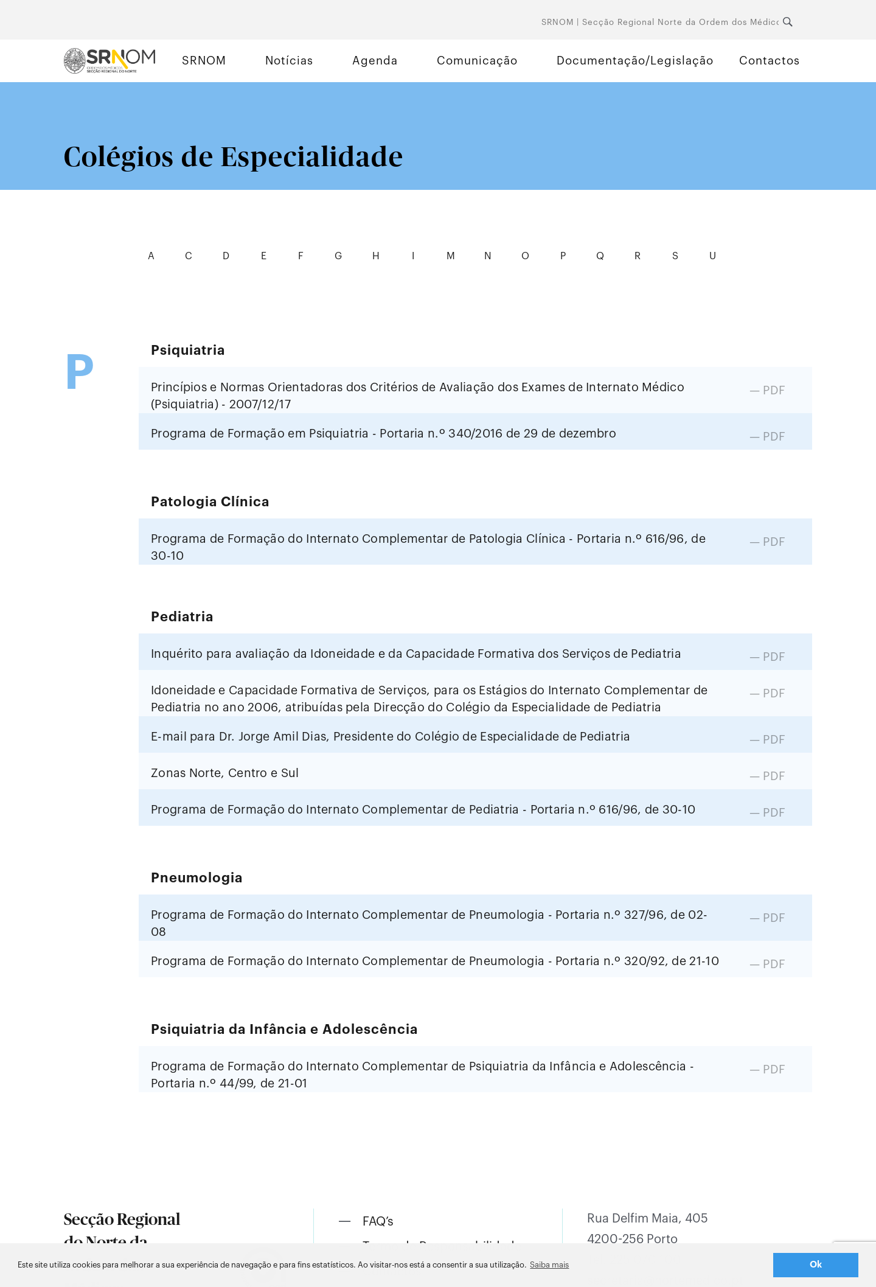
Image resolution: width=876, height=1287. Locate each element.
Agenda (375, 60)
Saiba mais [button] (549, 1265)
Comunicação (477, 60)
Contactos (769, 60)
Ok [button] (816, 1264)
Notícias (289, 60)
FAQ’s (378, 1222)
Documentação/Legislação (635, 60)
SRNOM (204, 60)
